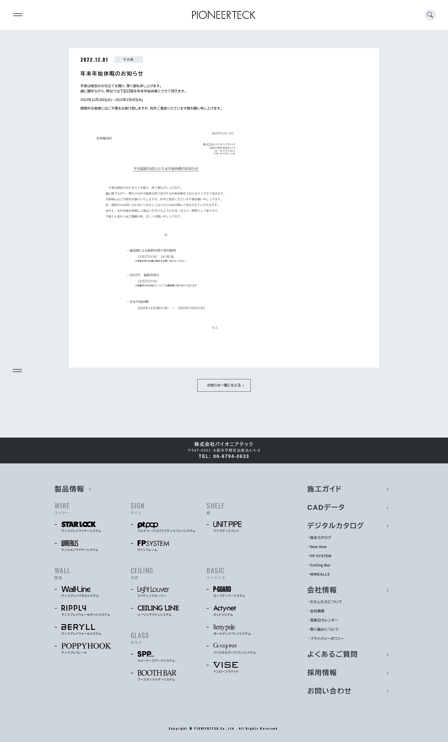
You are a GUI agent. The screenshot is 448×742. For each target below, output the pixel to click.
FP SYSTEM (320, 556)
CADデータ (326, 507)
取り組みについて (324, 630)
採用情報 (322, 673)
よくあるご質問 (332, 654)
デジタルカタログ (335, 526)
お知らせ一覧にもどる (224, 385)
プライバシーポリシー (327, 639)
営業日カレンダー (324, 620)
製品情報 (69, 489)
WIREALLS (320, 574)
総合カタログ (320, 538)
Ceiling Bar (320, 565)
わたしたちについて (326, 602)
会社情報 (322, 590)
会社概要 (317, 611)
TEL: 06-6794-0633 (224, 456)
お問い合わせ (329, 691)
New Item (318, 547)
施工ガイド (324, 489)
